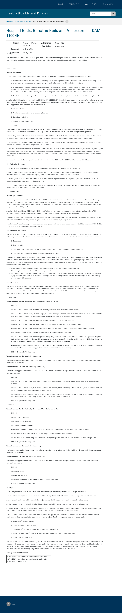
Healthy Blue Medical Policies (20, 22)
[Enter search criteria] (100, 14)
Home (60, 5)
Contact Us (74, 5)
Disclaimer (108, 5)
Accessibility (91, 5)
